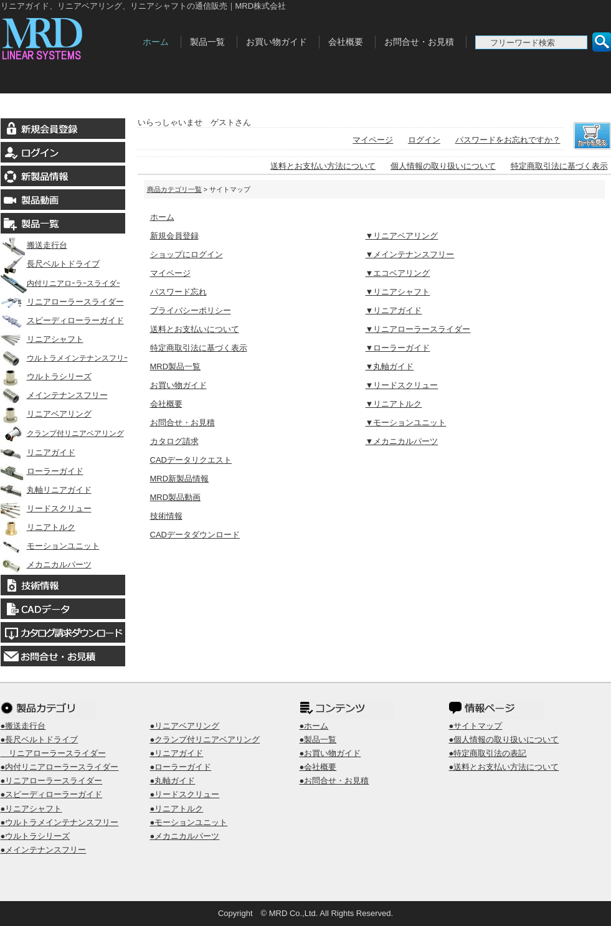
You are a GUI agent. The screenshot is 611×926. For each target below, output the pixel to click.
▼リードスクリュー (402, 385)
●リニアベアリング (185, 725)
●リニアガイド (177, 753)
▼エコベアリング (398, 273)
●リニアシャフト (31, 808)
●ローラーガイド (181, 767)
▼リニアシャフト (398, 291)
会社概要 (345, 42)
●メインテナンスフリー (44, 849)
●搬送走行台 (23, 725)
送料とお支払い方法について (323, 166)
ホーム (156, 42)
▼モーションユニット (406, 422)
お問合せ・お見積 (419, 42)
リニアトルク (38, 527)
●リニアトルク (177, 808)
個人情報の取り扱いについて (443, 166)
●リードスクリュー (185, 794)
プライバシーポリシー (190, 310)
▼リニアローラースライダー (418, 329)
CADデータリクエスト (191, 460)
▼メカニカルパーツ (402, 441)
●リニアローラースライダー (52, 780)
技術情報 (166, 516)
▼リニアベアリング (402, 235)
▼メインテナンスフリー (410, 254)
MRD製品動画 (175, 497)
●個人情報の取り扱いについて (504, 739)
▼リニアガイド (394, 310)
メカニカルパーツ (46, 564)
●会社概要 (318, 767)
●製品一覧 (318, 739)
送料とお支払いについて (194, 329)
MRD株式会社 (68, 36)
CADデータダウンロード (195, 534)
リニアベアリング (46, 413)
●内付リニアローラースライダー (60, 767)
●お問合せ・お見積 (334, 780)
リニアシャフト (42, 339)
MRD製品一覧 (175, 366)
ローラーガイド (42, 471)
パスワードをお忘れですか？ (508, 139)
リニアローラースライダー (62, 301)
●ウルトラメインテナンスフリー (60, 822)
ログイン (424, 139)
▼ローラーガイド (398, 347)
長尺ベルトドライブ (50, 263)
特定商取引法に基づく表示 (559, 166)
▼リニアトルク (394, 404)
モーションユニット (50, 545)
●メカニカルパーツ (185, 836)
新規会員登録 (174, 235)
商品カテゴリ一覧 (174, 189)
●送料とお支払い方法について (504, 767)
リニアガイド (38, 452)
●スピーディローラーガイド (52, 794)
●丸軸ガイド (173, 780)
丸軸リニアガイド (46, 489)
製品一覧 (207, 42)
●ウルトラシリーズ (35, 836)
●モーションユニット (189, 822)
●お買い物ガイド (330, 753)
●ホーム (314, 725)
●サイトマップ (476, 725)
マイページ (373, 139)
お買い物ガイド (276, 42)
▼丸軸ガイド (390, 366)
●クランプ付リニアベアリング (205, 739)
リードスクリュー (46, 508)
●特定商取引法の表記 (488, 753)
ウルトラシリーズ (46, 376)
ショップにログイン (186, 254)
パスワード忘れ (178, 291)
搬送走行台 (34, 245)
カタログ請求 (174, 441)
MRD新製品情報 (179, 478)
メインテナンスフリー (54, 395)
